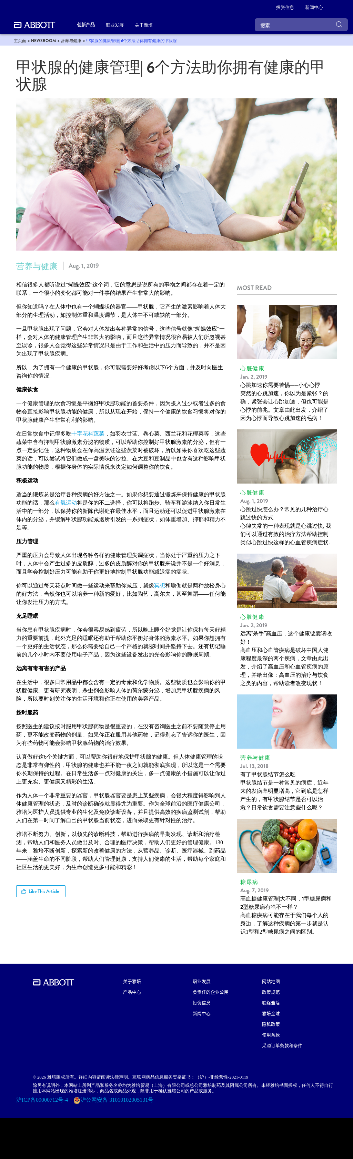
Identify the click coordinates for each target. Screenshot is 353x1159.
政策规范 (271, 991)
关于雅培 (132, 981)
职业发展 (202, 981)
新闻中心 (202, 1013)
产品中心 (132, 991)
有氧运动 (66, 503)
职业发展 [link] (115, 24)
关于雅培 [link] (144, 24)
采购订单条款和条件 (282, 1045)
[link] (285, 7)
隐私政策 (271, 1024)
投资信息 (202, 1002)
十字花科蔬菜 (87, 434)
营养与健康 (37, 266)
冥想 (159, 585)
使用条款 (271, 1034)
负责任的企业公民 (211, 991)
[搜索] (301, 24)
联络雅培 (271, 1002)
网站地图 (271, 981)
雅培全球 (271, 1013)
